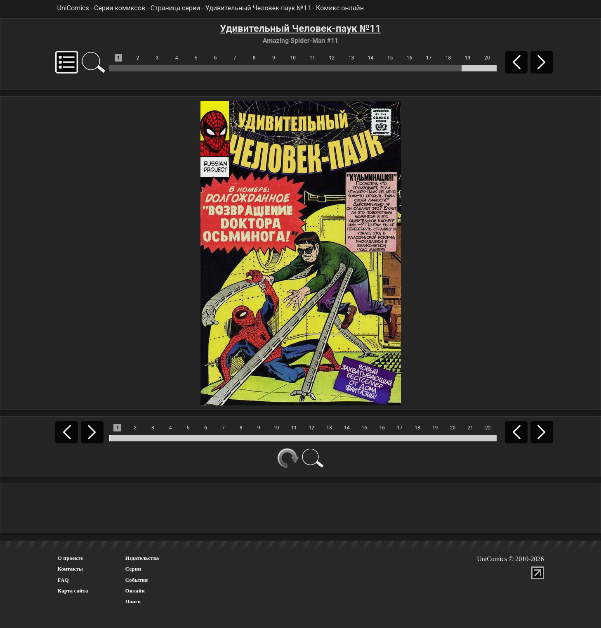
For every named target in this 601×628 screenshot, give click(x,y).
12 (332, 58)
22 (488, 428)
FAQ (63, 580)
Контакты (70, 569)
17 (429, 58)
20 (487, 58)
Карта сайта (73, 591)
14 (371, 58)
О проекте (70, 558)
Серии (133, 569)
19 (468, 58)
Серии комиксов (119, 8)
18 (448, 58)
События (136, 580)
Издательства (142, 558)
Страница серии (175, 8)
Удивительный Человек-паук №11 (258, 8)
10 (293, 58)
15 (390, 58)
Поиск (133, 601)
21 (470, 428)
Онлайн (135, 591)
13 (351, 58)
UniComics (73, 8)
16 (409, 58)
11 (313, 58)
